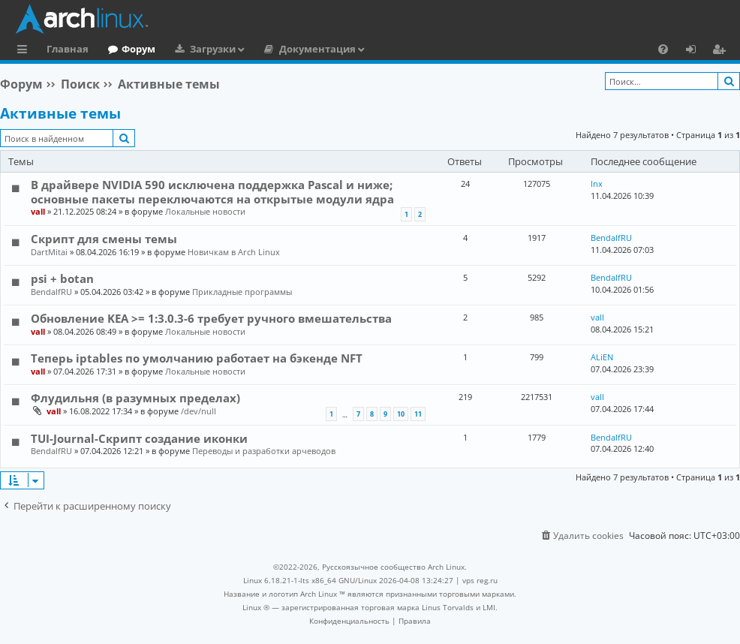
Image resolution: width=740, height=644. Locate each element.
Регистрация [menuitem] (722, 51)
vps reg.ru (480, 580)
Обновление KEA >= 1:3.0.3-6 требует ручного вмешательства (211, 318)
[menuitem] (663, 49)
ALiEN (602, 357)
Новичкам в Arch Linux (234, 251)
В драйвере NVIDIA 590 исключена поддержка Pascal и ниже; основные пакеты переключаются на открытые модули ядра (212, 191)
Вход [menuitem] (696, 51)
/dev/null (198, 411)
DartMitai (49, 251)
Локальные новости (205, 211)
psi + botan (62, 278)
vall (38, 211)
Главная (68, 49)
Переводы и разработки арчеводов (263, 450)
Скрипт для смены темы (104, 238)
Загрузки (213, 49)
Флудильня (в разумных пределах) (135, 397)
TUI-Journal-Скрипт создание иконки (139, 438)
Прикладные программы (242, 291)
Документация (317, 49)
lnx (597, 183)
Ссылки (25, 51)
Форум (138, 49)
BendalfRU (611, 237)
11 (418, 414)
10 (401, 414)
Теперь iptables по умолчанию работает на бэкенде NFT (196, 358)
